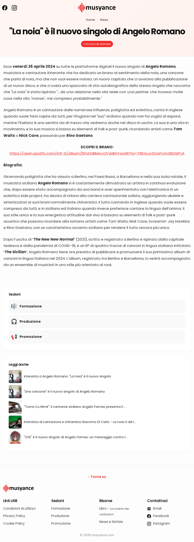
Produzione (60, 516)
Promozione (61, 523)
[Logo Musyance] (97, 488)
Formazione (60, 508)
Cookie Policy (14, 523)
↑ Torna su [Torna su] (97, 476)
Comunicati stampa (97, 44)
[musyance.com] (97, 15)
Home (90, 20)
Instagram (158, 523)
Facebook (158, 516)
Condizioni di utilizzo (19, 508)
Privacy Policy (14, 516)
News (104, 20)
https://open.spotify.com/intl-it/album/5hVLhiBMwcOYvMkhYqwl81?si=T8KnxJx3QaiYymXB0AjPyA (97, 153)
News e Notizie (111, 521)
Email (154, 508)
